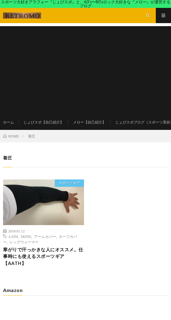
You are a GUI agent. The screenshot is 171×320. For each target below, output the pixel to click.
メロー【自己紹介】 (89, 122)
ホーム (8, 122)
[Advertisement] (85, 68)
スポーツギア (69, 183)
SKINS (26, 236)
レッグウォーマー (24, 242)
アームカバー (45, 236)
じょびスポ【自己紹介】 (43, 122)
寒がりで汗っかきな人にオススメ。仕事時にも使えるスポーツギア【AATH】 (43, 256)
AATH (13, 236)
